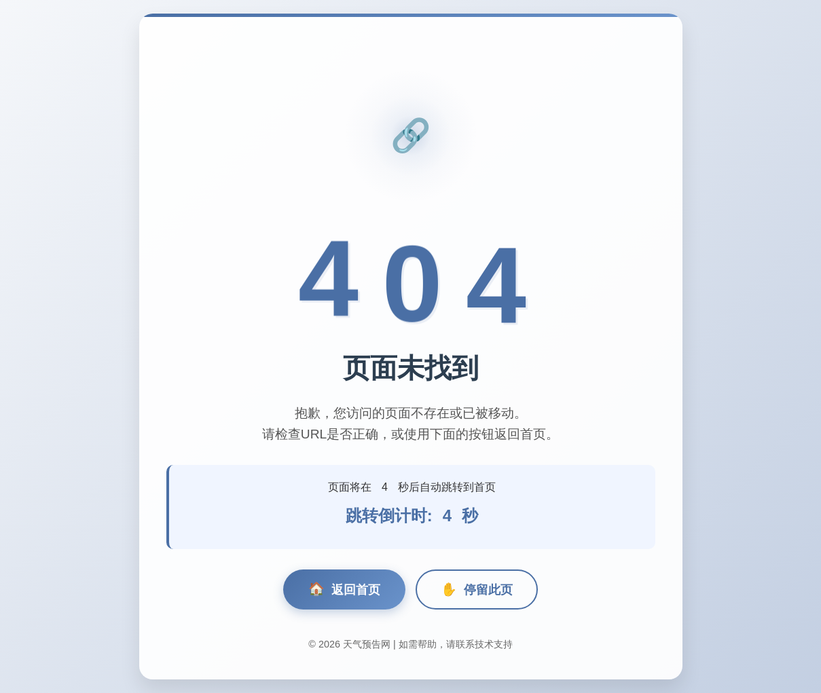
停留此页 (477, 589)
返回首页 (344, 589)
